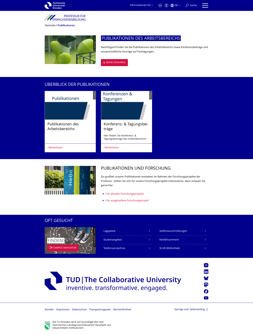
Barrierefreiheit (122, 309)
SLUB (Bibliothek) (169, 248)
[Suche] (191, 5)
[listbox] (126, 121)
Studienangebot (112, 240)
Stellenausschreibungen (173, 231)
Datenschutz (79, 309)
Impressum (63, 309)
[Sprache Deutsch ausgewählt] (175, 5)
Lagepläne (109, 231)
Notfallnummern (169, 240)
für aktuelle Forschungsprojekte (125, 194)
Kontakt (49, 309)
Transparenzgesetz (100, 309)
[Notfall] (160, 5)
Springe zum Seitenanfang (189, 309)
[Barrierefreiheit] (166, 5)
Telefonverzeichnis (114, 248)
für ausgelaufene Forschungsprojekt (128, 200)
